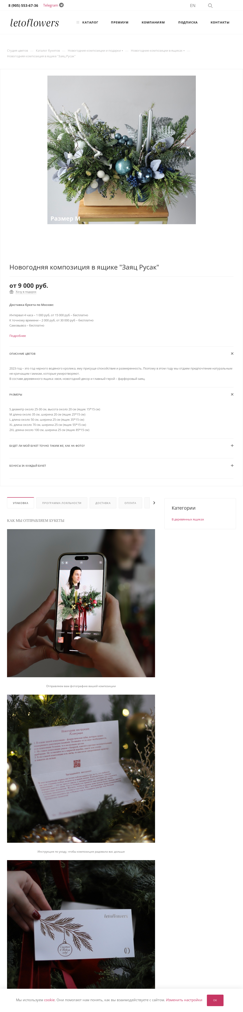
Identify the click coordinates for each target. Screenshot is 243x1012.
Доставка (102, 503)
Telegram (50, 5)
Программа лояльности (61, 503)
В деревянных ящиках (188, 519)
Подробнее (17, 336)
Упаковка (20, 503)
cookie (49, 1000)
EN (193, 5)
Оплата (130, 503)
